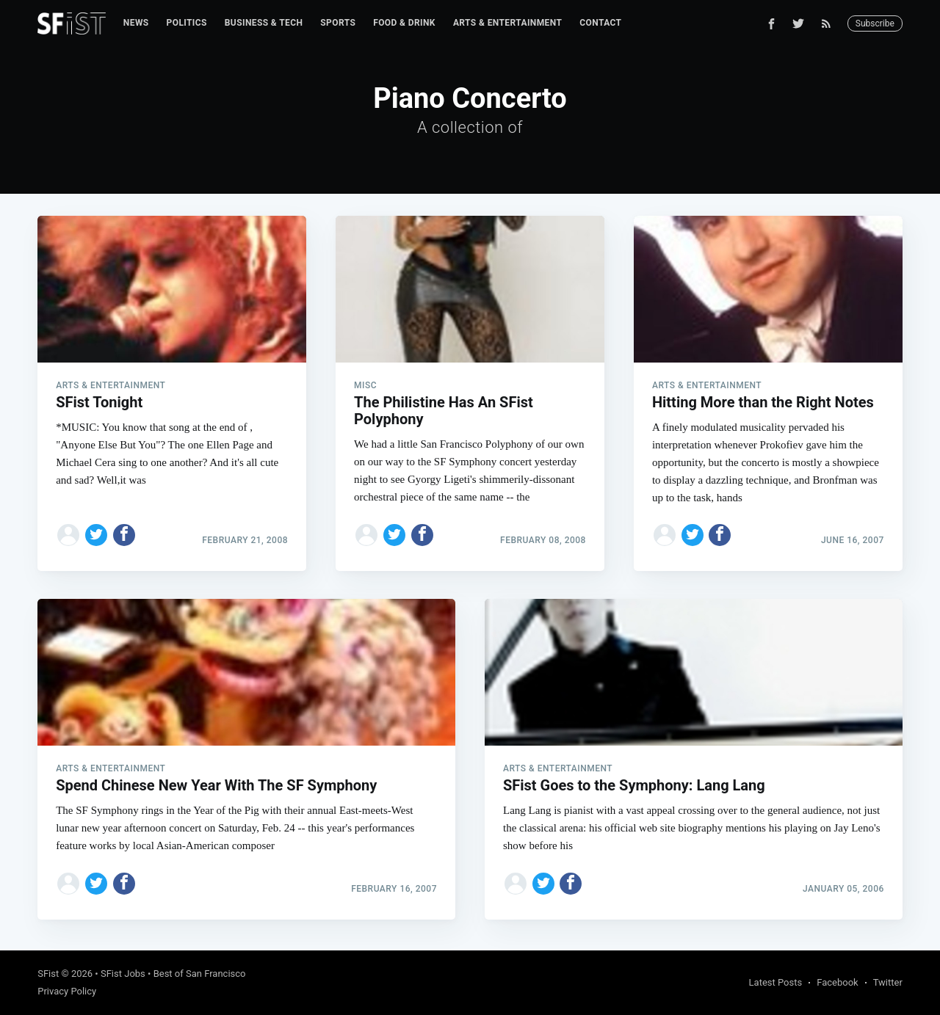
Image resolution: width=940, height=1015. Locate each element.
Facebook (837, 982)
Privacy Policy (66, 991)
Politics (187, 23)
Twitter (888, 982)
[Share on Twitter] (96, 535)
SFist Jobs (123, 973)
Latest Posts (776, 982)
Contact (600, 23)
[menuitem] (136, 23)
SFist (48, 973)
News (136, 23)
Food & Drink (404, 23)
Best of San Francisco (199, 973)
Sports (337, 23)
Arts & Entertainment (507, 23)
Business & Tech (264, 23)
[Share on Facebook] (124, 535)
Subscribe (875, 23)
